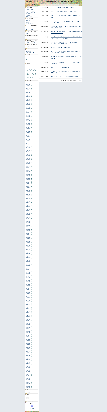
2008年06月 (28, 359)
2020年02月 (28, 182)
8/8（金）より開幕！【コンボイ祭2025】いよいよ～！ (63, 47)
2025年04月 (28, 99)
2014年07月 (28, 268)
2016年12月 (28, 233)
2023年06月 (28, 128)
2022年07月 (28, 143)
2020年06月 (28, 177)
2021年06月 (28, 160)
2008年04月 (28, 362)
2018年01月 (28, 215)
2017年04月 (28, 228)
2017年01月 (28, 232)
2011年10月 (28, 307)
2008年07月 (28, 358)
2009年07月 (28, 342)
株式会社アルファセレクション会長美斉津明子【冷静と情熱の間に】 (49, 1)
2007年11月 (28, 368)
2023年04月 (28, 131)
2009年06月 (28, 343)
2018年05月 (28, 210)
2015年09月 (28, 253)
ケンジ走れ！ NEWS (30, 46)
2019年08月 (28, 190)
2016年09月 (28, 237)
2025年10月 (28, 91)
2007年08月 (28, 372)
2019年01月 (28, 199)
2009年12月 (28, 335)
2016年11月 (28, 234)
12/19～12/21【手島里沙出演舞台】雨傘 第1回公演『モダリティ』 (66, 7)
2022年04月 (28, 147)
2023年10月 (28, 123)
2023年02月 (28, 134)
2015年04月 (28, 260)
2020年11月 (28, 170)
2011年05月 (28, 312)
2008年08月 (28, 356)
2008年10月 (28, 354)
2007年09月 (28, 371)
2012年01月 (28, 303)
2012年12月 (28, 291)
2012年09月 (28, 293)
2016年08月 (28, 238)
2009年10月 (28, 338)
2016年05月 (28, 242)
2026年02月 (28, 85)
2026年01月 (28, 87)
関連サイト (28, 33)
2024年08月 (28, 109)
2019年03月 (28, 197)
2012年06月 (28, 297)
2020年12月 (28, 169)
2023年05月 (28, 130)
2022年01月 (28, 151)
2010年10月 (28, 321)
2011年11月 (28, 305)
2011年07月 (28, 309)
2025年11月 (28, 89)
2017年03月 (28, 229)
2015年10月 (28, 252)
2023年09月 (28, 124)
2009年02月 (28, 348)
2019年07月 (28, 191)
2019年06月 (28, 193)
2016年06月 (28, 241)
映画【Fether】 (29, 51)
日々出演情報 (28, 13)
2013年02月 (28, 288)
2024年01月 (28, 119)
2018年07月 (28, 207)
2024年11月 (28, 105)
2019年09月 (28, 189)
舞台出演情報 (28, 27)
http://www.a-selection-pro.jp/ (31, 57)
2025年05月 (28, 97)
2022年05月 (28, 146)
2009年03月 (28, 347)
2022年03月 (28, 148)
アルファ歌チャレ (29, 23)
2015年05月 (28, 258)
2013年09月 (28, 279)
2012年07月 (28, 296)
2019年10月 (28, 187)
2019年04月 (28, 195)
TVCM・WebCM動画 (30, 11)
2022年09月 (28, 140)
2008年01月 (28, 366)
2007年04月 (28, 378)
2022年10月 (28, 139)
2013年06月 (28, 283)
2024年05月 (28, 113)
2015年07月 (28, 256)
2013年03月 (28, 287)
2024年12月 (28, 104)
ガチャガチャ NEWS (30, 42)
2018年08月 (28, 206)
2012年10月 (28, 292)
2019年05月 (28, 194)
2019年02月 (28, 198)
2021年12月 (28, 152)
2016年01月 (28, 248)
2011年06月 (28, 311)
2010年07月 (28, 325)
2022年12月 (28, 136)
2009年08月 (28, 340)
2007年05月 (28, 376)
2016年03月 (28, 245)
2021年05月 (28, 162)
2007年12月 (28, 367)
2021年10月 (28, 155)
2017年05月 (28, 226)
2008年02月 (28, 364)
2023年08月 (28, 126)
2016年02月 (28, 246)
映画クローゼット (29, 16)
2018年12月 (28, 201)
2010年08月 (28, 324)
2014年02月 (28, 273)
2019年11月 (28, 186)
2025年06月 (28, 96)
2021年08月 (28, 158)
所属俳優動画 (28, 392)
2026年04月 (28, 83)
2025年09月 (28, 92)
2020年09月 (28, 173)
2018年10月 (28, 203)
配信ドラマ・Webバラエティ (31, 12)
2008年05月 (28, 360)
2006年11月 (28, 385)
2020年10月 (28, 171)
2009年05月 (28, 344)
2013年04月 (28, 285)
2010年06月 (28, 327)
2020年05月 (28, 178)
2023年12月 (28, 120)
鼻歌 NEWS (28, 38)
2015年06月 (28, 257)
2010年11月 (28, 320)
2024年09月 (28, 108)
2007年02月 (28, 381)
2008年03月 (28, 363)
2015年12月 (28, 249)
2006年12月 (28, 383)
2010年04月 (28, 330)
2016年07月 (28, 240)
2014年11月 (28, 264)
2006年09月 (28, 387)
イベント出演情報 (29, 29)
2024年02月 (28, 118)
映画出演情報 (28, 15)
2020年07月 (28, 175)
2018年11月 (28, 202)
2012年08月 (28, 295)
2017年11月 (28, 218)
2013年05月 (28, 284)
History (27, 65)
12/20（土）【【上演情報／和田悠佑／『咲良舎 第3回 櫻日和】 (66, 11)
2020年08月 (28, 174)
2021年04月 (28, 163)
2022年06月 (28, 144)
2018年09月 (28, 205)
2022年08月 (28, 142)
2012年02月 (28, 301)
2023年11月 (28, 122)
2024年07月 (28, 111)
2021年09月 (28, 156)
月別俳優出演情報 (29, 9)
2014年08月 (28, 266)
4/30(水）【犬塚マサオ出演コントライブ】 (61, 67)
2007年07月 (28, 374)
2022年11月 (28, 138)
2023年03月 (28, 132)
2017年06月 (28, 225)
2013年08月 (28, 280)
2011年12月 (28, 304)
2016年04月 (28, 244)
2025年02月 (28, 101)
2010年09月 (28, 323)
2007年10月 (28, 370)
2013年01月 (28, 289)
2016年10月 (28, 236)
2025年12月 (28, 88)
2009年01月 (28, 350)
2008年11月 (28, 352)
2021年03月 (28, 164)
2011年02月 (28, 316)
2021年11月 (28, 154)
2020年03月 (28, 181)
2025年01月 (28, 103)
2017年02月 (28, 230)
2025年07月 (28, 95)
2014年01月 (28, 275)
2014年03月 (28, 272)
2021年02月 (28, 166)
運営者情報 (32, 408)
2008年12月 (28, 351)
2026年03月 (28, 84)
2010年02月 (28, 332)
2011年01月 (28, 317)
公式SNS (27, 22)
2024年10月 (28, 107)
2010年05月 (28, 328)
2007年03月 (28, 379)
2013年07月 (28, 281)
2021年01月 (28, 167)
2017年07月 (28, 224)
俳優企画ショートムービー (31, 20)
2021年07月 (28, 159)
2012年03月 (28, 300)
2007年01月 (28, 382)
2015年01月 (28, 262)
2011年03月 (28, 315)
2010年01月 (28, 334)
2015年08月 (28, 254)
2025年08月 (28, 93)
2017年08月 (28, 222)
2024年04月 (28, 115)
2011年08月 (28, 308)
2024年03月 (28, 116)
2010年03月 (28, 331)
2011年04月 (28, 313)
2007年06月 (28, 375)
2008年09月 (28, 355)
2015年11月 (28, 250)
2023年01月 (28, 135)
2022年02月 (28, 150)
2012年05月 (28, 299)
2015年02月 (28, 261)
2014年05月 (28, 270)
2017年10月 (28, 219)
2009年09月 (28, 339)
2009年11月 (28, 336)
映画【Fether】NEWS (30, 52)
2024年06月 (28, 112)
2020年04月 (28, 179)
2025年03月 (28, 100)
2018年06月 (28, 209)
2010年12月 (28, 319)
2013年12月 (28, 276)
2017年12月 (28, 217)
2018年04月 (28, 211)
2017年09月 (28, 221)
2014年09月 (28, 265)
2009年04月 (28, 346)
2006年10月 (28, 386)
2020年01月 (28, 183)
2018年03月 (28, 213)
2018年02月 (28, 214)
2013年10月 (28, 277)
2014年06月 (28, 269)
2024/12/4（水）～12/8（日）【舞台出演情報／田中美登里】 (65, 76)
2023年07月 (28, 127)
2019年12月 (28, 185)
